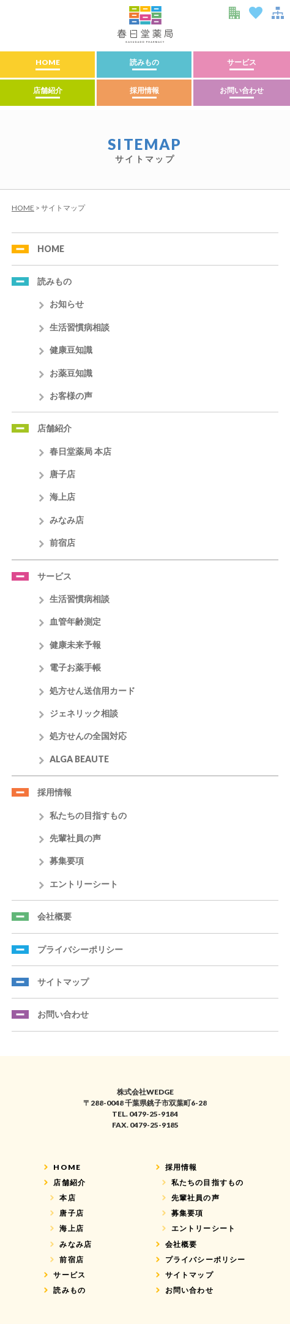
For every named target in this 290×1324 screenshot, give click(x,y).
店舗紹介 (47, 90)
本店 (67, 1197)
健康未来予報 (75, 644)
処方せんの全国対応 (88, 736)
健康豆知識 (71, 349)
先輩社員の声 (75, 838)
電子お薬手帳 (75, 667)
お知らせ (67, 304)
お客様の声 (71, 395)
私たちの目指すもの (88, 815)
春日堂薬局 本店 (80, 451)
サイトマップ (63, 981)
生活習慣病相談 (80, 327)
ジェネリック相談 (84, 713)
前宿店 (62, 542)
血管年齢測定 (75, 621)
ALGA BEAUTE (79, 759)
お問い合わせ (242, 90)
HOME (47, 62)
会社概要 (54, 916)
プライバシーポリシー (80, 949)
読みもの (144, 62)
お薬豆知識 (71, 373)
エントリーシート (84, 884)
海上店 (62, 496)
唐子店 (62, 474)
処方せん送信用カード (92, 690)
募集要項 (67, 860)
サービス (241, 62)
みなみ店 (67, 520)
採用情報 (144, 90)
